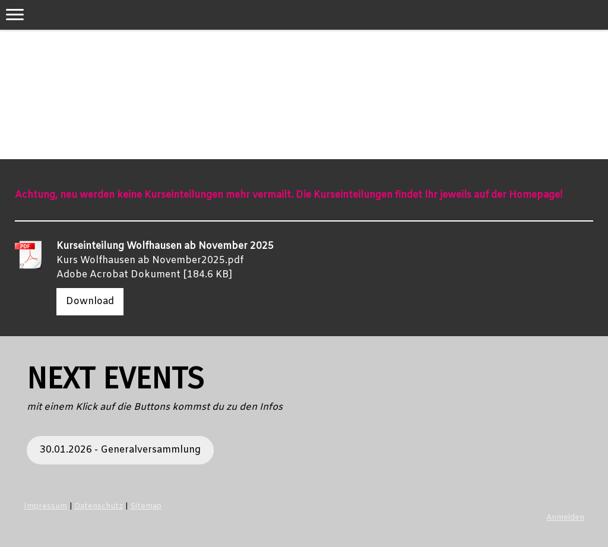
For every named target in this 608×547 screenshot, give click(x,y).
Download (90, 301)
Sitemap (146, 506)
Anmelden (565, 518)
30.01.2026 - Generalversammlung (120, 450)
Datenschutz (98, 506)
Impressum (45, 506)
